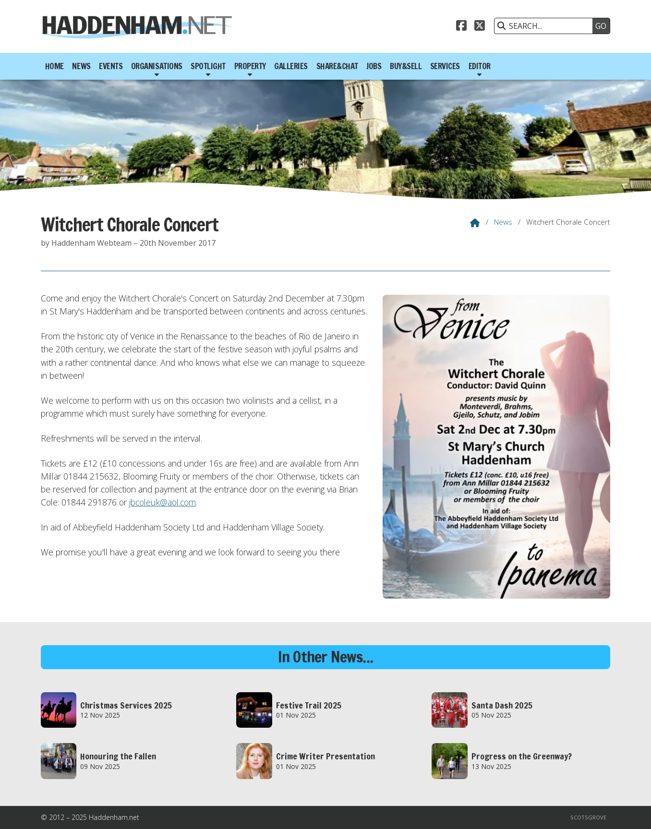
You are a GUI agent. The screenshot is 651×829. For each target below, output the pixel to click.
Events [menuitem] (110, 66)
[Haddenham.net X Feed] (479, 24)
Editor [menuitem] (480, 66)
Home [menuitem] (54, 66)
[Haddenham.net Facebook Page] (461, 24)
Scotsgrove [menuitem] (588, 817)
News (503, 222)
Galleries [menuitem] (291, 66)
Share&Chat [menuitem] (337, 66)
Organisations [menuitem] (156, 66)
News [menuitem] (81, 66)
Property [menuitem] (250, 66)
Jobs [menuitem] (373, 66)
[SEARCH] (545, 26)
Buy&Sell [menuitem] (406, 66)
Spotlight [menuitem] (208, 66)
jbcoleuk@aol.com (162, 502)
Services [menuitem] (445, 66)
